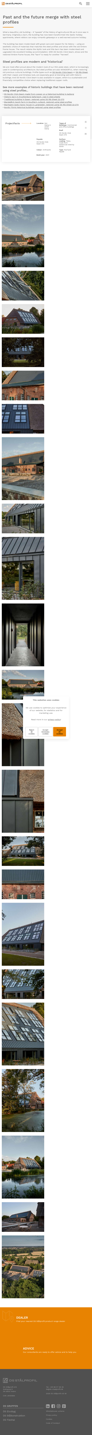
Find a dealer (22, 1325)
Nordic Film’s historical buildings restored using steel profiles (32, 107)
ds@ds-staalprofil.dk (54, 1389)
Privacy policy (51, 1415)
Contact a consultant (32, 1356)
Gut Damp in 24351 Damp (47, 126)
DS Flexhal (9, 1419)
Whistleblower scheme (55, 1411)
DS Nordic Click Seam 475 (65, 134)
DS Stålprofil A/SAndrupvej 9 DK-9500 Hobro (10, 1389)
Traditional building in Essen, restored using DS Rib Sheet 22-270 (34, 99)
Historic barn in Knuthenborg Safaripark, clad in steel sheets (32, 97)
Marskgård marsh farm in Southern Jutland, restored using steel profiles (38, 102)
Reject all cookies (32, 732)
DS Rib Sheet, (82, 72)
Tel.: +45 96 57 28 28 (55, 1387)
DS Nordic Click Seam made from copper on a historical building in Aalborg (39, 94)
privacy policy (54, 719)
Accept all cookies (59, 732)
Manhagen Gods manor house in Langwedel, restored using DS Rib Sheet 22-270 (41, 105)
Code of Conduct (53, 1423)
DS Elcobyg (9, 1411)
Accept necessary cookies (45, 732)
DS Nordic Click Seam (62, 72)
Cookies (49, 1419)
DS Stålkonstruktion (14, 1415)
